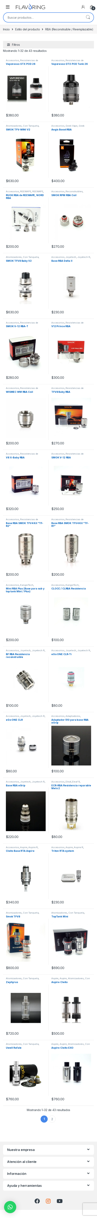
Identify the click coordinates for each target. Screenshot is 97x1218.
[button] (10, 1207)
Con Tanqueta (31, 125)
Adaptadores (73, 716)
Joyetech (71, 257)
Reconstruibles (74, 191)
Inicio (6, 29)
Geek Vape (72, 125)
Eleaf (68, 781)
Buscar (88, 17)
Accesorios (12, 60)
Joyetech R (83, 257)
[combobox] (42, 17)
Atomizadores (14, 125)
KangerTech (26, 585)
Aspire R (33, 847)
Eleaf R (76, 781)
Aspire (23, 847)
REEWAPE (25, 191)
